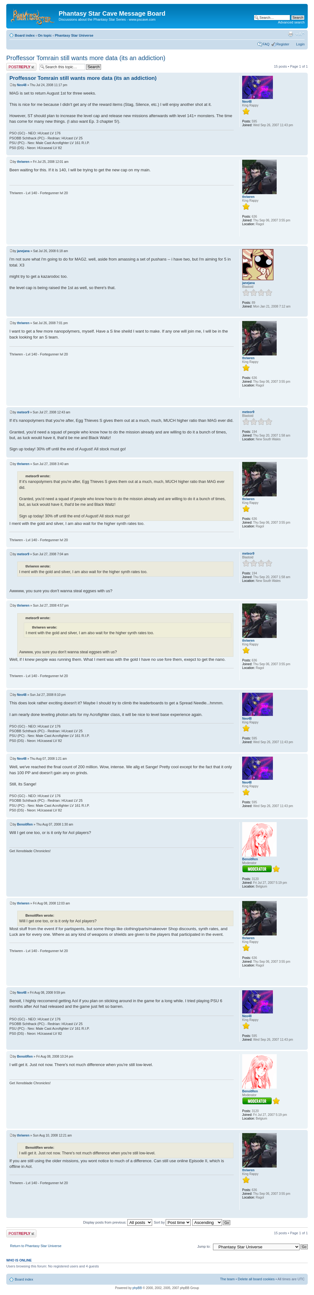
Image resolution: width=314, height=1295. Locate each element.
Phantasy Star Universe (74, 35)
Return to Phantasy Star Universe (35, 1246)
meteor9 (23, 412)
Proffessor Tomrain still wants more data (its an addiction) (85, 57)
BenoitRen (25, 824)
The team (227, 1279)
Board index (25, 35)
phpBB (137, 1288)
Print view (290, 34)
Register (282, 44)
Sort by (172, 1222)
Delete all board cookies (256, 1279)
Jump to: (203, 1246)
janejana (23, 251)
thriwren (23, 161)
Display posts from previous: (117, 1222)
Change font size (300, 34)
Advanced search (291, 22)
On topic (45, 35)
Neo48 (21, 85)
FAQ (266, 44)
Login (300, 44)
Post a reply (21, 67)
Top (303, 152)
